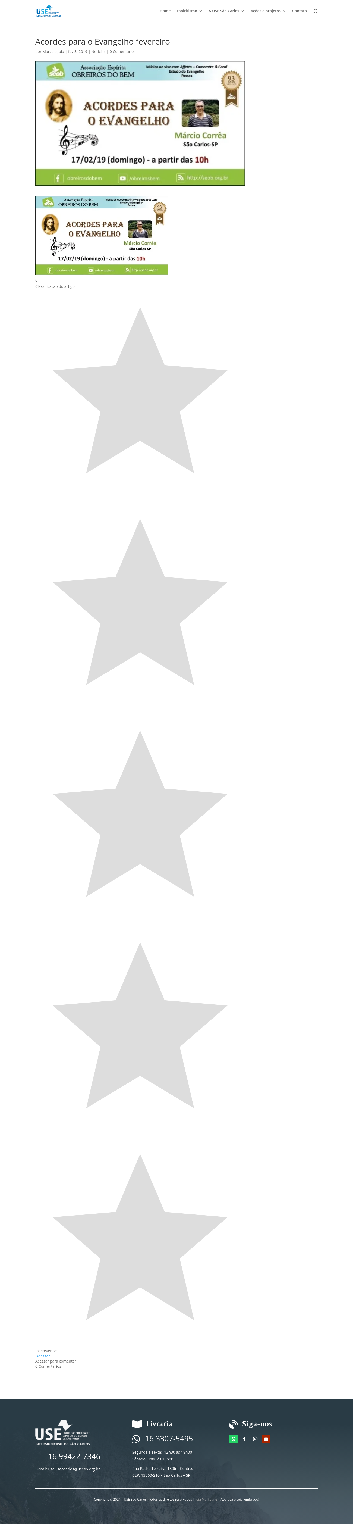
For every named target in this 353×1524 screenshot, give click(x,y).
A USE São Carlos (224, 11)
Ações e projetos (266, 11)
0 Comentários (122, 51)
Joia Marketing (206, 1499)
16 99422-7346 (74, 1456)
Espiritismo (187, 11)
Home (165, 11)
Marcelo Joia (53, 51)
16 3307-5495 (169, 1438)
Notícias (99, 51)
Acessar (42, 1356)
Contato (299, 11)
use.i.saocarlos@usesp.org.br (74, 1469)
